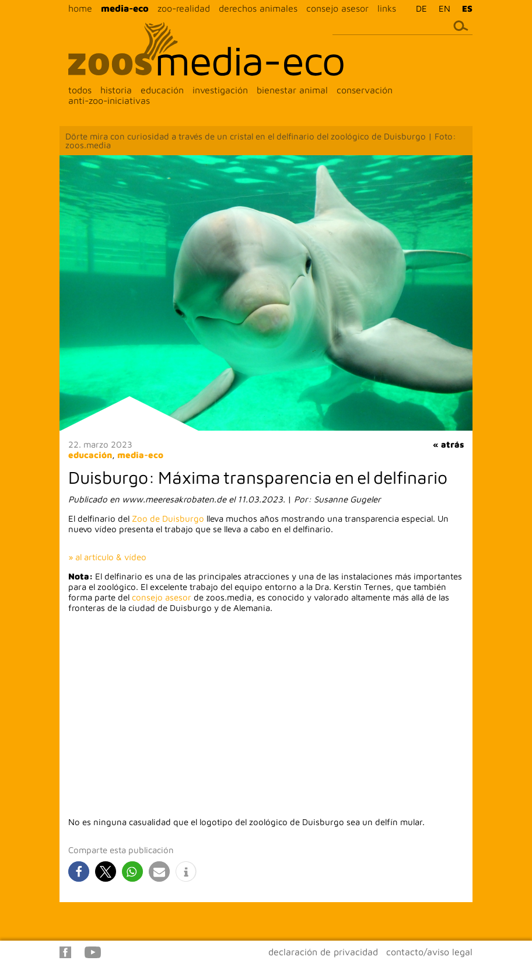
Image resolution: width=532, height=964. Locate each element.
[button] (78, 871)
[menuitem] (418, 8)
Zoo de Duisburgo (168, 518)
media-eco (125, 8)
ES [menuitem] (467, 8)
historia (116, 90)
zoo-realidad (184, 8)
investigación (220, 90)
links (386, 8)
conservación (365, 90)
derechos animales (258, 8)
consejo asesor (337, 8)
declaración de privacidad (323, 951)
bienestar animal (292, 90)
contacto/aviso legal (429, 951)
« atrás (448, 444)
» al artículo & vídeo (107, 557)
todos (80, 90)
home (80, 8)
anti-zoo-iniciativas (109, 100)
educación (162, 90)
